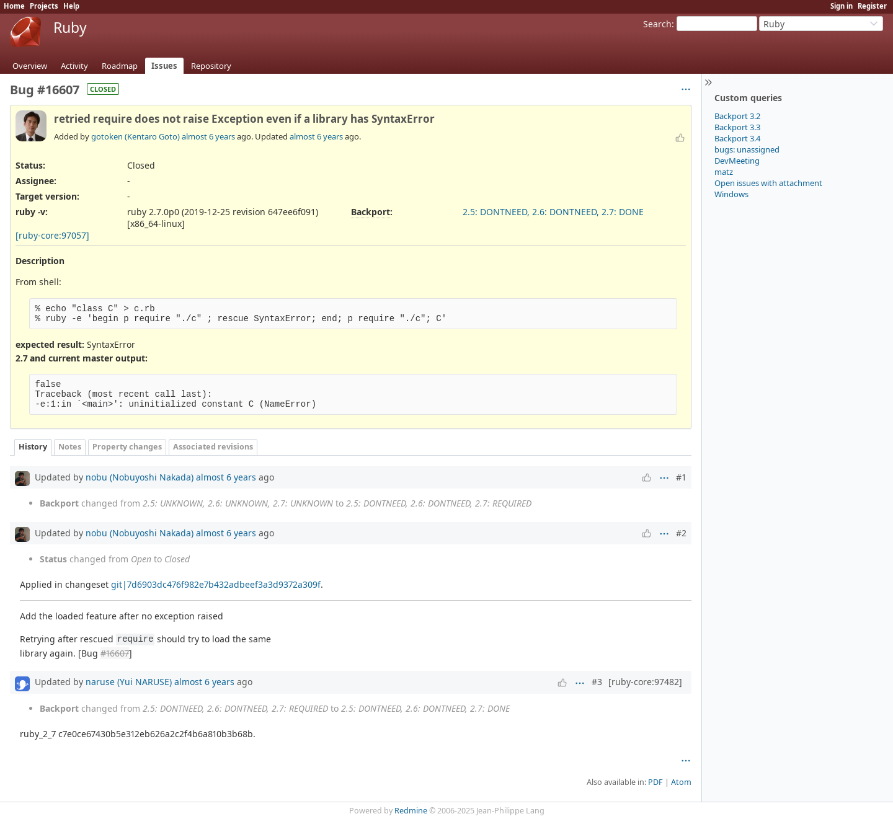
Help (71, 6)
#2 (681, 533)
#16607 (114, 653)
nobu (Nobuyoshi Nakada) (139, 477)
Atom (681, 782)
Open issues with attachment (768, 182)
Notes (69, 446)
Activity (74, 65)
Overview (29, 65)
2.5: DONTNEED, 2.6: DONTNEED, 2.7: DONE (553, 212)
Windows (731, 194)
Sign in (841, 6)
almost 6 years (208, 136)
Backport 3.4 (737, 138)
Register (872, 6)
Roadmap (120, 65)
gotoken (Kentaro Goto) (135, 136)
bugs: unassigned (747, 149)
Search (657, 24)
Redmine (410, 810)
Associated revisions (213, 446)
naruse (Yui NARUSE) (129, 682)
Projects (44, 6)
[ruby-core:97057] (52, 235)
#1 (681, 477)
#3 (597, 682)
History (33, 446)
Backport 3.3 (737, 127)
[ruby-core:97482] (645, 682)
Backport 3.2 (737, 116)
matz (723, 171)
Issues (164, 65)
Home (14, 6)
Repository (211, 65)
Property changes (127, 446)
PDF (655, 782)
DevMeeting (737, 160)
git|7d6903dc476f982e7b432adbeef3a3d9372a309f (216, 584)
